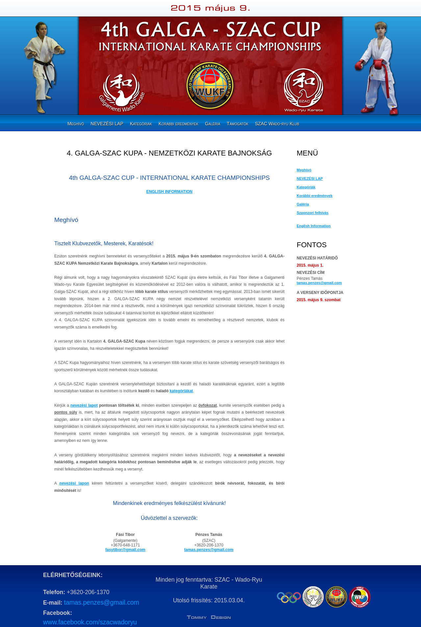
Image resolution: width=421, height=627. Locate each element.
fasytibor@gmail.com (125, 549)
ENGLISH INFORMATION (169, 191)
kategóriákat (181, 391)
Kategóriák (141, 123)
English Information (314, 226)
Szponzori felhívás (313, 213)
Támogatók (238, 123)
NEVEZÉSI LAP (107, 123)
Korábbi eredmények (178, 123)
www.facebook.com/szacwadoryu (90, 622)
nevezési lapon (74, 483)
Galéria (212, 123)
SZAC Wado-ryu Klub (277, 123)
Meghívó (75, 123)
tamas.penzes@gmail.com (209, 549)
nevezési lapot (84, 405)
